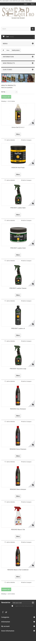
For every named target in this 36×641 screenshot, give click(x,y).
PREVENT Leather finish (18, 248)
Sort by (3, 91)
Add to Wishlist (10, 140)
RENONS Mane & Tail (18, 529)
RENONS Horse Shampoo (18, 449)
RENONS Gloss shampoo (18, 489)
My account (5, 626)
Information (8, 57)
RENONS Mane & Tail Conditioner (18, 570)
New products (9, 63)
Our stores (7, 70)
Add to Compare (26, 140)
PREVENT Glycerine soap (18, 368)
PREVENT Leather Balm (18, 208)
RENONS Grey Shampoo (18, 409)
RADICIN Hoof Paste (18, 167)
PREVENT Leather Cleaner (18, 288)
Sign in (32, 3)
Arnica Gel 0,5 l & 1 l (18, 127)
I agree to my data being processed (24, 606)
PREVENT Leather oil (18, 328)
